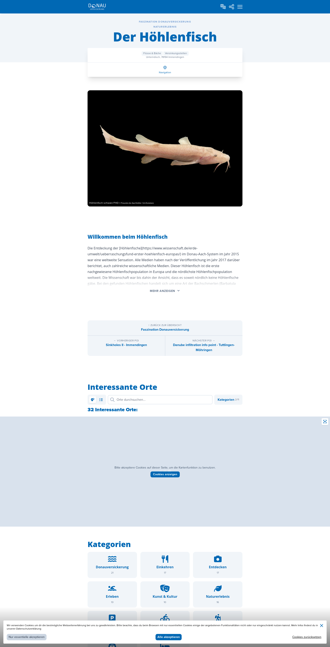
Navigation (165, 72)
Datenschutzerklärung (28, 628)
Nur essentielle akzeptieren (27, 637)
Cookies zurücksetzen (306, 637)
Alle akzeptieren (168, 637)
